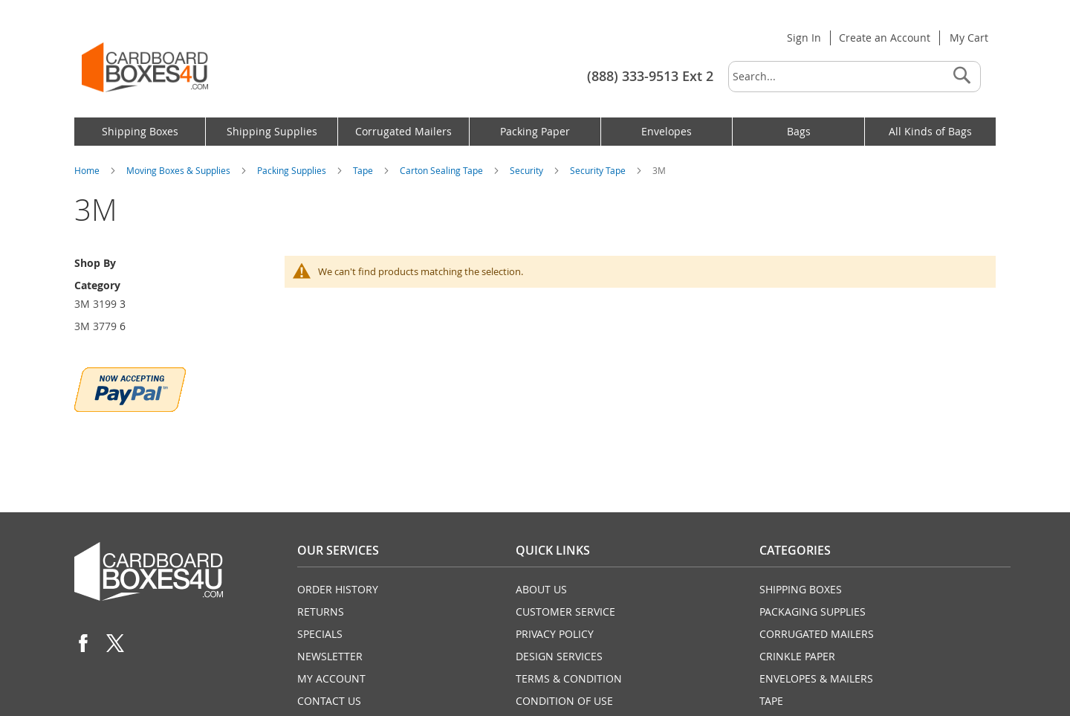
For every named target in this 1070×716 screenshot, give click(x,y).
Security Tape (599, 170)
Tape (364, 170)
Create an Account (884, 37)
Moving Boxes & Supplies (179, 170)
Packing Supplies (292, 170)
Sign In (804, 37)
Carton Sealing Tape (442, 170)
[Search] (961, 76)
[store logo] (145, 67)
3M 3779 (95, 326)
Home (88, 170)
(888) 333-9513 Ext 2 (650, 76)
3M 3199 (95, 304)
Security (527, 170)
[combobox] (854, 76)
